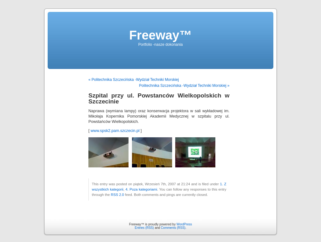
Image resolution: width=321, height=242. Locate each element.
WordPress (184, 224)
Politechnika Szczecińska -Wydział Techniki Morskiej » (184, 85)
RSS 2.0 (117, 195)
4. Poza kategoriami (141, 189)
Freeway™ (160, 35)
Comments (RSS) (173, 227)
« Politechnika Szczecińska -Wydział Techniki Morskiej (133, 79)
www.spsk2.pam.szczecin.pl (115, 131)
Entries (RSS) (144, 227)
